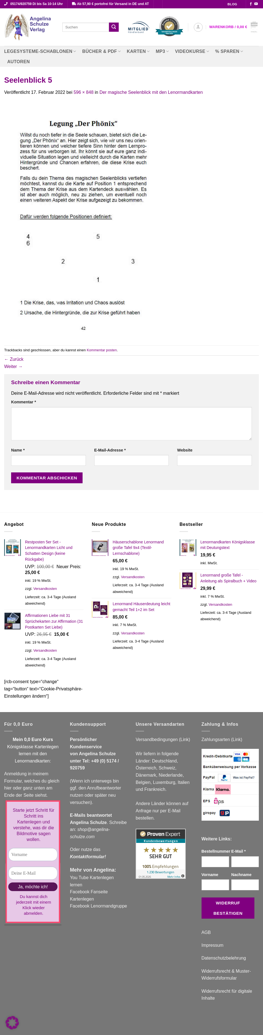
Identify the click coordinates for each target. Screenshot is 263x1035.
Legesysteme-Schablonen (40, 51)
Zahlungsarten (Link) (222, 739)
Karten (138, 51)
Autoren (18, 61)
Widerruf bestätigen (228, 908)
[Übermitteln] (113, 27)
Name (18, 450)
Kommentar (23, 402)
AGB (206, 932)
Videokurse (192, 51)
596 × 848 (84, 92)
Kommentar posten (102, 350)
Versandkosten (45, 589)
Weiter (13, 366)
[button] (198, 27)
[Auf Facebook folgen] (250, 4)
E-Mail (238, 851)
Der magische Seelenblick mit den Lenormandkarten (151, 92)
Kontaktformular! (88, 856)
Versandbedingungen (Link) (163, 739)
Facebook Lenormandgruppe (98, 906)
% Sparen (229, 51)
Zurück (13, 359)
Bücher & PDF (101, 51)
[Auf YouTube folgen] (256, 4)
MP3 (162, 51)
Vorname (210, 874)
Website (184, 450)
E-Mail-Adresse (110, 450)
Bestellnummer (215, 851)
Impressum (213, 945)
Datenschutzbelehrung (224, 958)
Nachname (241, 874)
